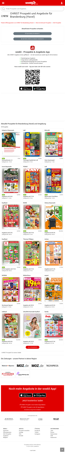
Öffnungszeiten (7, 432)
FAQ (20, 434)
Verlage (21, 432)
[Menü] (3, 3)
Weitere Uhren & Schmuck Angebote (32, 39)
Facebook (37, 430)
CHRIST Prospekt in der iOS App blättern (32, 407)
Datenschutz (53, 434)
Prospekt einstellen (24, 430)
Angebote (5, 435)
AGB (51, 435)
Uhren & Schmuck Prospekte (43, 23)
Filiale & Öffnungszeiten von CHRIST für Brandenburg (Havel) (17, 23)
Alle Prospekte (57, 23)
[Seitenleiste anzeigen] (62, 450)
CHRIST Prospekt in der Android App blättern (32, 404)
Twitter (36, 432)
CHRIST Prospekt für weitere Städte (11, 352)
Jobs (51, 430)
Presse (52, 432)
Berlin (36, 4)
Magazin (5, 437)
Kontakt (21, 435)
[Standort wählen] (61, 3)
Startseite (5, 430)
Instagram (37, 434)
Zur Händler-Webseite (32, 33)
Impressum (53, 437)
